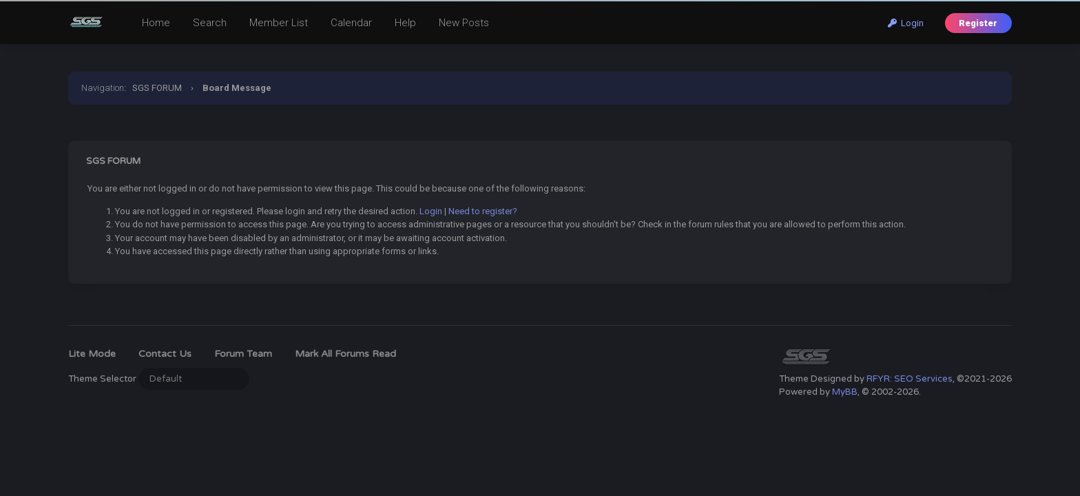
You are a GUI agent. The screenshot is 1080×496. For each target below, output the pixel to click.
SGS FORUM (157, 88)
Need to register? (482, 211)
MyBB (845, 391)
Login (906, 23)
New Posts (464, 23)
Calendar (351, 23)
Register (978, 23)
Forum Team (243, 354)
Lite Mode (92, 354)
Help (405, 23)
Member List (278, 23)
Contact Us (164, 354)
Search (210, 23)
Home (156, 23)
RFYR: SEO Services (909, 378)
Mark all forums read (345, 354)
